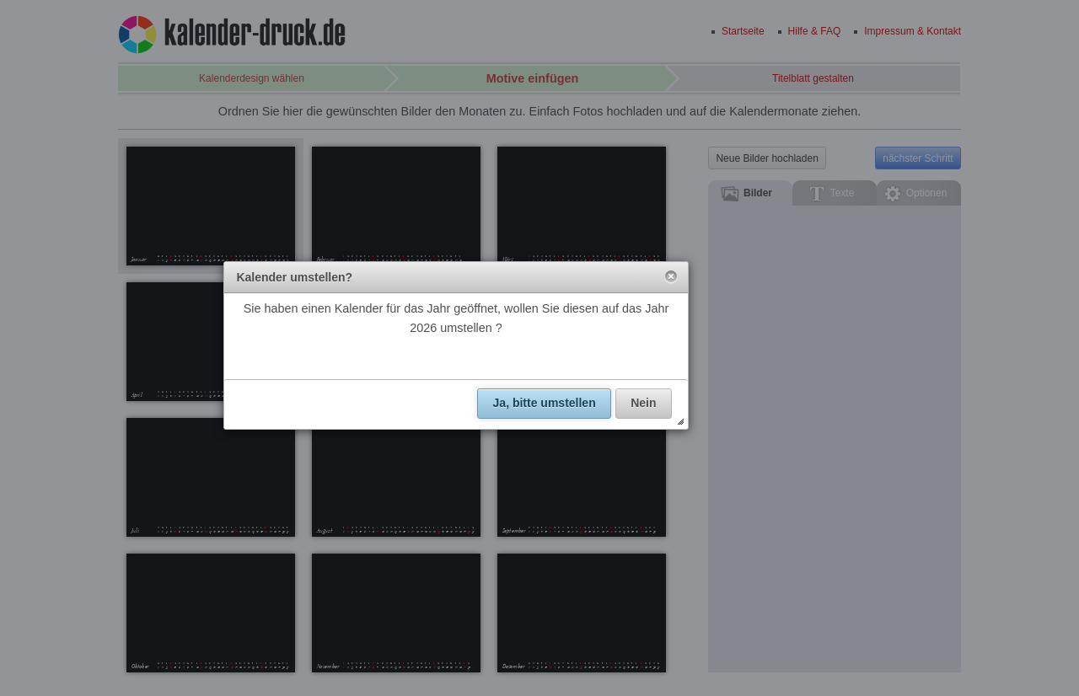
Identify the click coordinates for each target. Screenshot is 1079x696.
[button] (671, 277)
